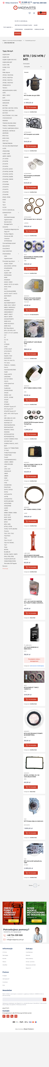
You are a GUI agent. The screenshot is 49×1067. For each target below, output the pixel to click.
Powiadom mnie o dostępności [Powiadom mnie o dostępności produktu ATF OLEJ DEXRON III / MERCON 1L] (34, 660)
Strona (30, 885)
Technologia (5, 955)
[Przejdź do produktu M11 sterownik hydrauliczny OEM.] (34, 849)
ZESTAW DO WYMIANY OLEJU (23, 25)
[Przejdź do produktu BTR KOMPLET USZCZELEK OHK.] (34, 328)
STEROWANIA (19, 29)
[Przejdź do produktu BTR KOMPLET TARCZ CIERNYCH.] (34, 677)
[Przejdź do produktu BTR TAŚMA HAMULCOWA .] (34, 373)
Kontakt (4, 958)
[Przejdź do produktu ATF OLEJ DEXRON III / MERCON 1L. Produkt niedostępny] (34, 633)
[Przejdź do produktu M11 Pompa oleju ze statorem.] (34, 806)
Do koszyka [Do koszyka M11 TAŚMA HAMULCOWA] (32, 521)
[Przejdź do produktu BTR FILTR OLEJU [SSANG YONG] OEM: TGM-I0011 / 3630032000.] (34, 285)
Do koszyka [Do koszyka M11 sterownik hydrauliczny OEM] (32, 873)
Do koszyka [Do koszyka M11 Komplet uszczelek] (32, 146)
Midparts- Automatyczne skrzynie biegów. (12, 40)
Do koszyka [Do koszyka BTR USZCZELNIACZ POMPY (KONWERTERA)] (32, 745)
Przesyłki (5, 975)
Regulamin (28, 968)
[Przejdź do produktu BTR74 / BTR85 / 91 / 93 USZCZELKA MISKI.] (34, 763)
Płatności (28, 955)
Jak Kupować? (6, 978)
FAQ (4, 985)
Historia (4, 961)
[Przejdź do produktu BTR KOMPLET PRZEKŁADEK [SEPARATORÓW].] (34, 246)
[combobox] (32, 66)
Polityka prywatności (31, 964)
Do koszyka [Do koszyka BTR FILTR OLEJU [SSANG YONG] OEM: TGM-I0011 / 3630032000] (32, 310)
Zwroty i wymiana (30, 961)
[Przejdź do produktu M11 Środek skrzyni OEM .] (34, 81)
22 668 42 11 (27, 2)
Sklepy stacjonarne (11, 3)
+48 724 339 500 (39, 3)
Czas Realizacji (29, 952)
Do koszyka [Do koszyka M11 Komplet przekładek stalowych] (32, 187)
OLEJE (35, 25)
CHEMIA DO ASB (39, 29)
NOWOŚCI (18, 33)
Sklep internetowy (24, 1029)
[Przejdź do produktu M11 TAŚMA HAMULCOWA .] (34, 495)
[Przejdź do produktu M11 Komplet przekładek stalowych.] (34, 163)
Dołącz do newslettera (44, 999)
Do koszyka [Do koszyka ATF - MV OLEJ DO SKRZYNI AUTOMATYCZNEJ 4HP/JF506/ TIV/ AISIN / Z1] (32, 613)
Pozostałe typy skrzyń (30, 40)
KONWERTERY (28, 29)
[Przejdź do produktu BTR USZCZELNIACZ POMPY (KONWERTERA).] (34, 719)
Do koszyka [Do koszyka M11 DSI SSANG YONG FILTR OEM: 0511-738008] (32, 476)
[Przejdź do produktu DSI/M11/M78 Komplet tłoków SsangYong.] (34, 414)
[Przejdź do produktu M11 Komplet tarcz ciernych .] (34, 206)
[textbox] (32, 66)
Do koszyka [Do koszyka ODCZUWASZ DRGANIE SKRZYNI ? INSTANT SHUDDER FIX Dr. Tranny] (32, 567)
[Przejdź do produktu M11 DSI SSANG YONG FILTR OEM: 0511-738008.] (34, 452)
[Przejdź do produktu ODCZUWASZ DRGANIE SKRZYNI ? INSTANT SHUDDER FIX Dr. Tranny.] (34, 541)
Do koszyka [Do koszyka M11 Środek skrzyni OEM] (32, 107)
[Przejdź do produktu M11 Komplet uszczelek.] (34, 123)
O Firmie (5, 952)
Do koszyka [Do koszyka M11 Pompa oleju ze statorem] (32, 833)
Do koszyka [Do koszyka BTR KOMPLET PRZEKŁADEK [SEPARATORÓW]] (32, 268)
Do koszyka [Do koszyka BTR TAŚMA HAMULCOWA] (32, 400)
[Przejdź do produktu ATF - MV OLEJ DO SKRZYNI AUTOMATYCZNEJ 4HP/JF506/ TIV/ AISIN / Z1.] (34, 587)
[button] (42, 13)
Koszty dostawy (29, 958)
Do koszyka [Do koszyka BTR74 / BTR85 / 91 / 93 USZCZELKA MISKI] (32, 787)
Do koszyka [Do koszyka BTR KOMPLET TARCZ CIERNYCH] (32, 699)
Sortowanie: (26, 63)
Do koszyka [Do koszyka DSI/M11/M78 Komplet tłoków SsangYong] (32, 434)
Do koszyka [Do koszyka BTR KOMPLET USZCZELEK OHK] (32, 354)
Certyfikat (5, 964)
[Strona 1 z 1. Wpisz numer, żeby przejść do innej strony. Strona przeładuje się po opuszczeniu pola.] (35, 885)
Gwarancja (5, 982)
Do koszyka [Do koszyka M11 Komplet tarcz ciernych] (32, 231)
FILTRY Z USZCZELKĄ (21, 21)
